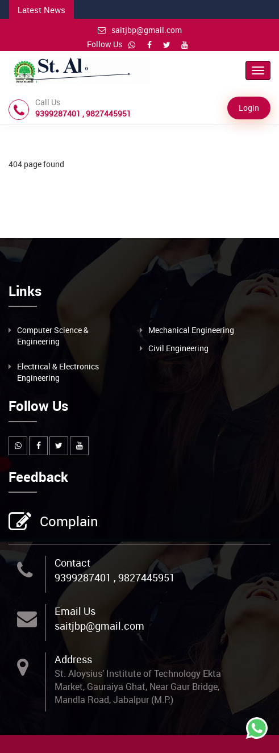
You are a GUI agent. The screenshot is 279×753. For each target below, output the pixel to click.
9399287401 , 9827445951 (115, 577)
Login (249, 107)
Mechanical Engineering (191, 330)
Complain (67, 522)
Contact (72, 562)
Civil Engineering (178, 348)
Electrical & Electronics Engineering (58, 372)
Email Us (75, 611)
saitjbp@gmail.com (140, 29)
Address (73, 659)
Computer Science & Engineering (53, 336)
